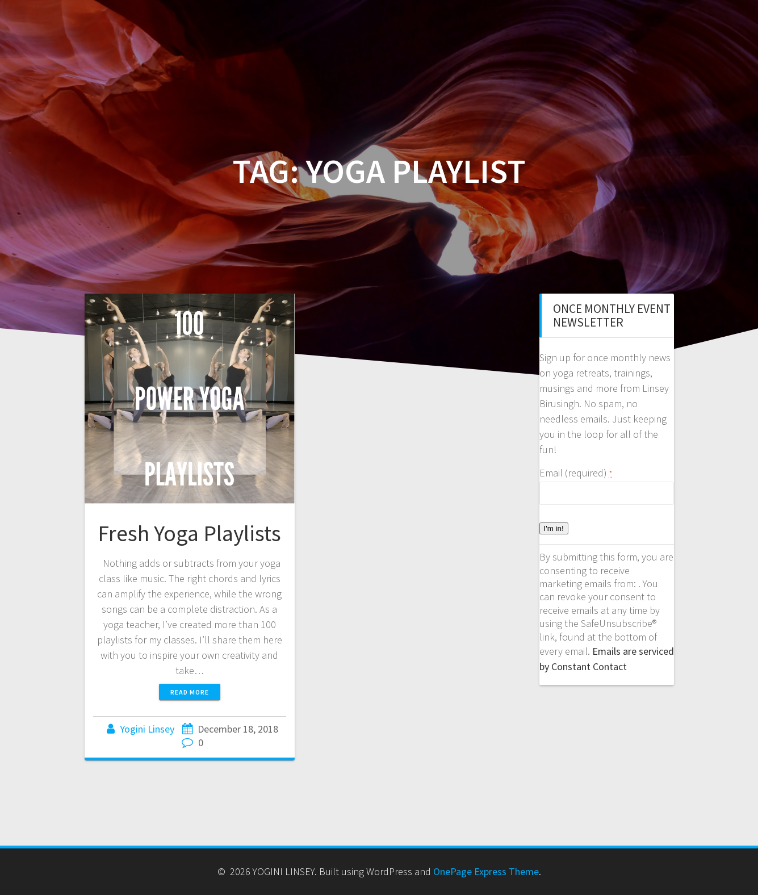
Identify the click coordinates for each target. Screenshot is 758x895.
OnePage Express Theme (486, 871)
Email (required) (575, 472)
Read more (189, 692)
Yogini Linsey (147, 728)
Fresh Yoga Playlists (189, 533)
